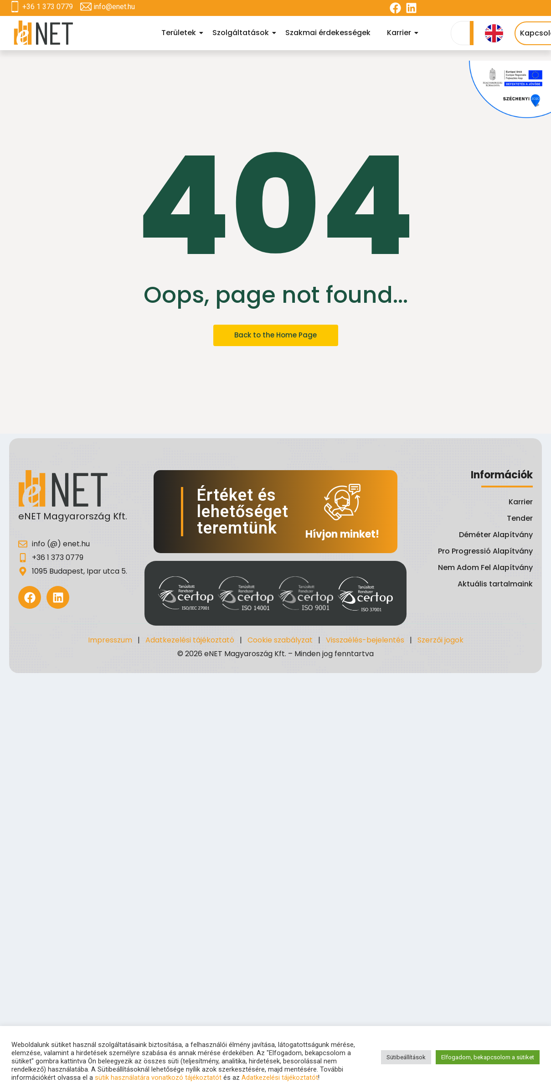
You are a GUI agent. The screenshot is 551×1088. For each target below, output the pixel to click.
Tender (520, 518)
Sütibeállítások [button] (406, 1057)
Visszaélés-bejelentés (365, 640)
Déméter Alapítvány (496, 534)
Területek (180, 32)
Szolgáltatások (242, 32)
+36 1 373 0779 (47, 6)
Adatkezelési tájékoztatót (280, 1077)
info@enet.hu (114, 6)
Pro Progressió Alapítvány (485, 551)
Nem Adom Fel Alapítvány (485, 567)
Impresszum (110, 640)
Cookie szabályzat (280, 640)
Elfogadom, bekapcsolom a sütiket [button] (487, 1057)
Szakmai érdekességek (328, 32)
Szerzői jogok (440, 640)
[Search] (460, 33)
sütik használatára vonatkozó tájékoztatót (158, 1077)
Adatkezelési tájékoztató (189, 640)
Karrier (400, 32)
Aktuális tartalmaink (495, 584)
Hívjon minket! (342, 534)
